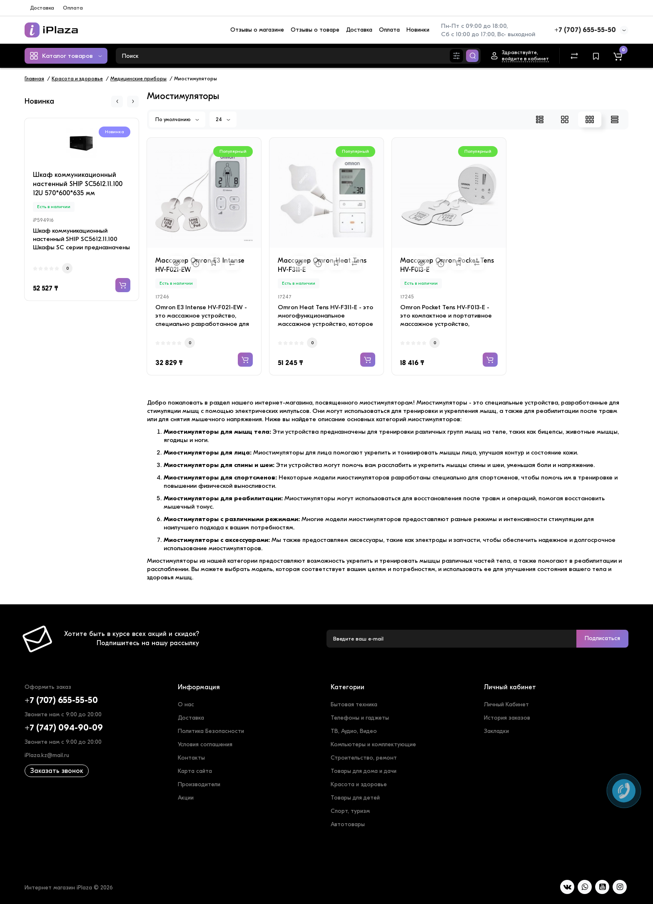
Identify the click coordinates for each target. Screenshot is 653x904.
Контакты (191, 757)
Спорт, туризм (350, 811)
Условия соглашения (205, 744)
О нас (186, 704)
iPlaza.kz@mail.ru (47, 755)
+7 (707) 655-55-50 (585, 30)
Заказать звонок (56, 771)
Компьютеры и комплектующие (373, 744)
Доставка (42, 8)
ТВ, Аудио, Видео (354, 731)
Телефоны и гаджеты (360, 717)
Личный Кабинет (506, 704)
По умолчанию (177, 119)
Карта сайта (195, 771)
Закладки (496, 731)
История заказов (507, 717)
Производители (199, 784)
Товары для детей (355, 797)
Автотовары (348, 824)
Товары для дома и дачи (363, 771)
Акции (186, 797)
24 (223, 119)
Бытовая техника (354, 704)
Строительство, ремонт (364, 757)
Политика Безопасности (211, 731)
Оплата (73, 8)
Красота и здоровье (359, 784)
